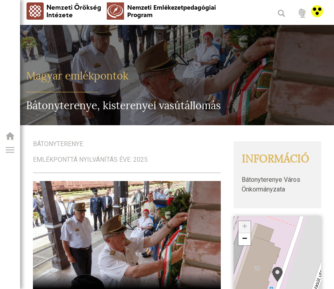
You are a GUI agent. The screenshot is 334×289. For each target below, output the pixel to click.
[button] (10, 150)
